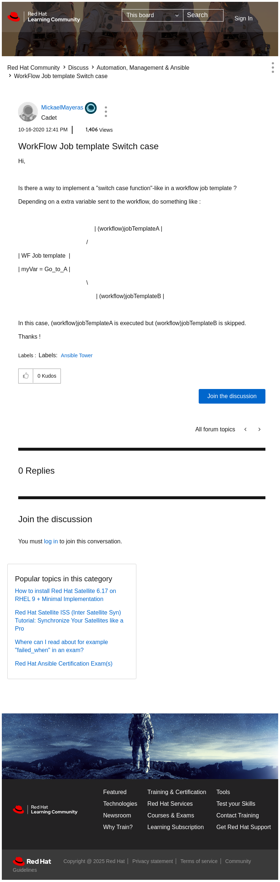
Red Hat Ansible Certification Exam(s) (64, 663)
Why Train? (118, 827)
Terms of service (199, 861)
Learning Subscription (175, 827)
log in (51, 541)
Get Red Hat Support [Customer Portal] (244, 827)
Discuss (78, 68)
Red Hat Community (33, 68)
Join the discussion (232, 396)
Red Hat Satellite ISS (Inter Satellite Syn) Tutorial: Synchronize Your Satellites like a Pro (69, 620)
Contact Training (238, 815)
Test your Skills (236, 804)
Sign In (243, 18)
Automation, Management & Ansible (143, 68)
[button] (106, 112)
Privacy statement (152, 861)
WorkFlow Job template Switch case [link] (61, 76)
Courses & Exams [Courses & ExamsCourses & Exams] (170, 815)
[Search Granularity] (152, 15)
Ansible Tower (77, 355)
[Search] (203, 15)
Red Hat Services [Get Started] (170, 804)
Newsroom (117, 815)
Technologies (120, 804)
